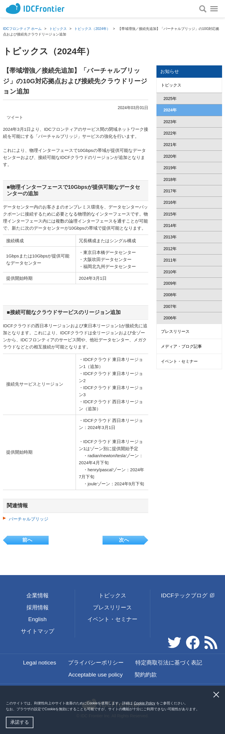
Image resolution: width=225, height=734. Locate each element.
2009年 (170, 283)
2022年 (170, 133)
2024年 (170, 110)
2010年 (170, 271)
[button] (201, 710)
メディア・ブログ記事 (181, 346)
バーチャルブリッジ (28, 518)
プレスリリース (175, 331)
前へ (27, 540)
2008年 (170, 294)
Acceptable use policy (95, 675)
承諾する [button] (19, 722)
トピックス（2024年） (92, 29)
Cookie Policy (144, 703)
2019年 (170, 167)
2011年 (170, 260)
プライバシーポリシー (96, 663)
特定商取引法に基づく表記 (168, 663)
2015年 (170, 214)
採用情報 (37, 607)
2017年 (170, 191)
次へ (124, 540)
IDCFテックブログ (187, 595)
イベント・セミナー (179, 361)
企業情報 (37, 595)
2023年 (170, 121)
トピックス (58, 29)
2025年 (170, 98)
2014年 (170, 225)
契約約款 (145, 675)
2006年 (170, 318)
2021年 (170, 144)
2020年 (170, 156)
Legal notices (39, 663)
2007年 (170, 306)
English (37, 619)
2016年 (170, 202)
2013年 (170, 237)
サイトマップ (37, 631)
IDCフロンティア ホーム (22, 29)
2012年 (170, 248)
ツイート (15, 117)
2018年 (170, 179)
